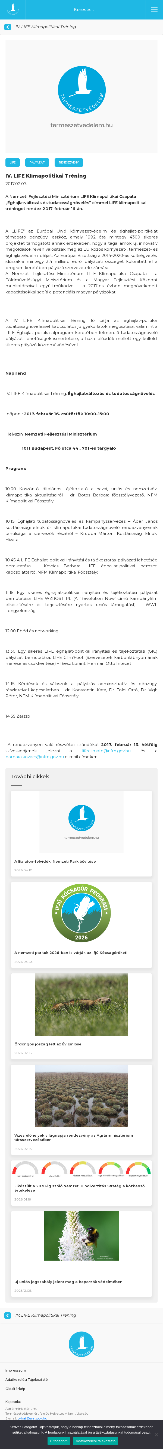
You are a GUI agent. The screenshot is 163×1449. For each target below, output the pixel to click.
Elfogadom (59, 1441)
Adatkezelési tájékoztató (95, 1441)
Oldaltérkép (15, 1389)
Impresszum (15, 1370)
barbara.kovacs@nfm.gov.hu (34, 756)
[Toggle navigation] (154, 9)
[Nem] (156, 1434)
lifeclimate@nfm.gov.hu (106, 750)
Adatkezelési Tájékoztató (26, 1380)
